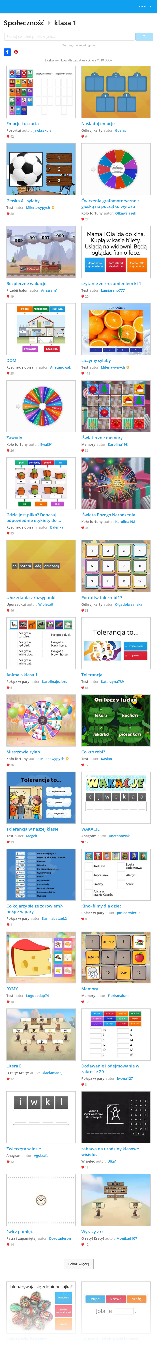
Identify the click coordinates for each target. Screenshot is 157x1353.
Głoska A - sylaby (23, 200)
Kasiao (106, 758)
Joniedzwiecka (129, 912)
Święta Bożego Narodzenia (108, 515)
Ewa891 (46, 444)
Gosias (120, 130)
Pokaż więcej (78, 1264)
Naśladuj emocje (98, 123)
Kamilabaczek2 (54, 918)
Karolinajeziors (54, 681)
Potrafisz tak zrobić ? (101, 597)
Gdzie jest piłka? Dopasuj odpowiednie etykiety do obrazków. (31, 517)
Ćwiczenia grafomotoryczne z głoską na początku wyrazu (110, 203)
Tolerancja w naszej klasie (32, 829)
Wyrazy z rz (92, 1231)
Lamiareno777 (113, 290)
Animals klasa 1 (22, 674)
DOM (11, 360)
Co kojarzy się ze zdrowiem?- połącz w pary (35, 908)
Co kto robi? (93, 752)
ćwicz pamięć (19, 1231)
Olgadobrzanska (128, 604)
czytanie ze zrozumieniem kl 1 (111, 283)
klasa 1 (65, 22)
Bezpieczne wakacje (26, 283)
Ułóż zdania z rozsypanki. (31, 597)
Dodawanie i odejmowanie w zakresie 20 (110, 1068)
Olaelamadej (52, 1072)
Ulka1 (112, 1161)
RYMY (12, 989)
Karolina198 (118, 444)
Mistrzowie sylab (23, 752)
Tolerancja (91, 674)
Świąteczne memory (102, 437)
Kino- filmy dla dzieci (102, 906)
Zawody (14, 437)
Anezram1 (49, 290)
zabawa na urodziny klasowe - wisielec (111, 1151)
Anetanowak (60, 367)
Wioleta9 (45, 604)
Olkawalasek (125, 213)
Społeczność (24, 22)
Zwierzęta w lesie (23, 1148)
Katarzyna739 (112, 681)
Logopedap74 (37, 995)
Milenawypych (38, 207)
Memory (89, 989)
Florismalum (118, 995)
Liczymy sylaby (96, 360)
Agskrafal (41, 1155)
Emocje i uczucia (22, 123)
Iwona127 (125, 1078)
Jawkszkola (42, 130)
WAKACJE (90, 829)
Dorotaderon (60, 1238)
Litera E (13, 1066)
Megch (31, 836)
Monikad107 (126, 1238)
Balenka (56, 527)
